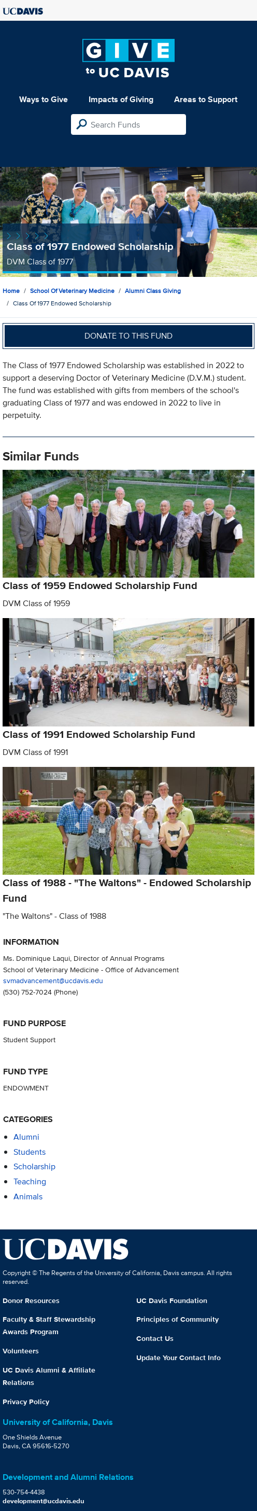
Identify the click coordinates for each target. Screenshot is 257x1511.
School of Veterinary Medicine (72, 290)
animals (27, 1196)
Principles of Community (177, 1319)
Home (11, 290)
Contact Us (155, 1338)
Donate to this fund (128, 336)
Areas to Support (205, 99)
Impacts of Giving (121, 99)
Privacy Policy (26, 1401)
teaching (29, 1181)
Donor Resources (31, 1300)
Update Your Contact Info (178, 1357)
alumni (26, 1137)
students (29, 1152)
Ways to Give (43, 99)
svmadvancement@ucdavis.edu (53, 980)
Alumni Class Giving (153, 290)
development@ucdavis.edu (43, 1501)
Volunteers (21, 1351)
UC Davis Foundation (171, 1300)
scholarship (34, 1166)
